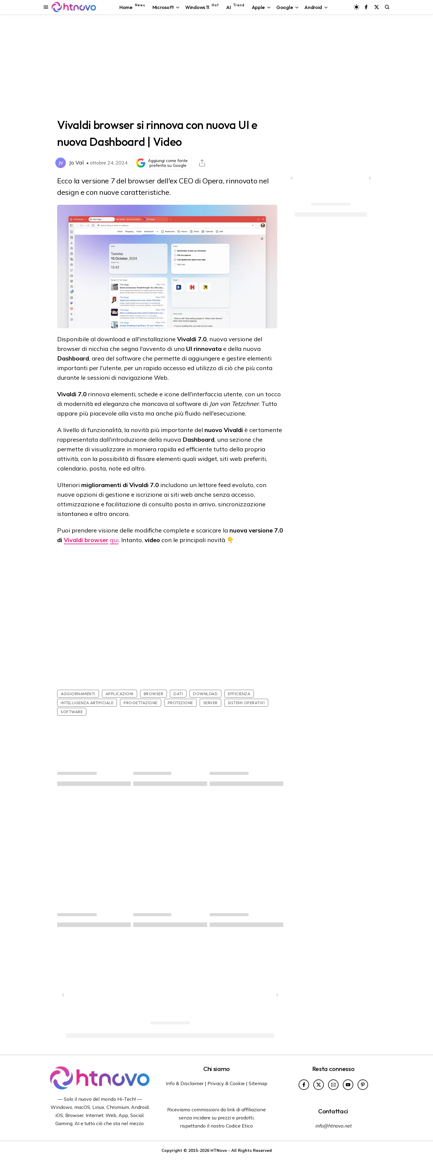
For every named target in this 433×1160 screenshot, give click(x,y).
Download (205, 693)
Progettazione (141, 702)
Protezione (180, 702)
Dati (178, 693)
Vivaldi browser (86, 540)
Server (210, 702)
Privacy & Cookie (226, 1083)
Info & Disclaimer (185, 1083)
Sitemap (258, 1083)
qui (114, 540)
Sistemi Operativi (246, 702)
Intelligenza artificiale (87, 702)
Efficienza (239, 693)
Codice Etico (239, 1126)
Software (72, 711)
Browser (154, 693)
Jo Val (76, 162)
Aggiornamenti (78, 693)
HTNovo (218, 1150)
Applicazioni (120, 693)
